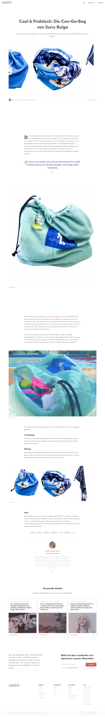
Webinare (71, 687)
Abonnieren (91, 664)
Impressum (20, 714)
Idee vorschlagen (72, 698)
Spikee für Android (88, 705)
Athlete (40, 687)
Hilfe (70, 691)
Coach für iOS (87, 696)
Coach (40, 689)
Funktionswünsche (73, 696)
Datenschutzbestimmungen (73, 667)
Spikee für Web (87, 700)
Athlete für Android (88, 691)
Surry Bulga (28, 143)
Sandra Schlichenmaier (24, 100)
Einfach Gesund (42, 698)
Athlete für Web (87, 687)
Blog (55, 689)
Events (55, 691)
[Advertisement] (52, 120)
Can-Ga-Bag (54, 316)
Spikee (40, 691)
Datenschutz (30, 714)
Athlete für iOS (87, 689)
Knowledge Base (42, 694)
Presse (70, 689)
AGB (25, 714)
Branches (41, 696)
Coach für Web (87, 694)
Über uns (56, 687)
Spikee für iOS (87, 703)
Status (70, 694)
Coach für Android (88, 698)
